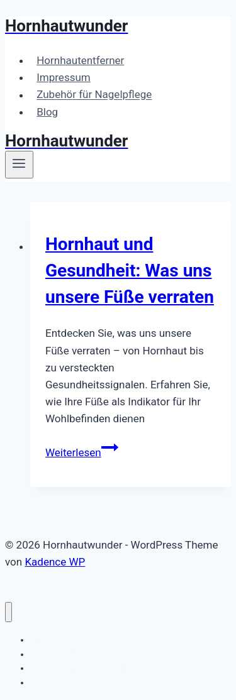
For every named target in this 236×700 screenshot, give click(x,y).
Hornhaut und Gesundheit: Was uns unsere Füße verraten (129, 270)
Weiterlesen (81, 452)
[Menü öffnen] (19, 164)
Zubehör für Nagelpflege (94, 95)
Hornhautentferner (80, 60)
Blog (47, 112)
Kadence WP (55, 561)
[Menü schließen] (8, 612)
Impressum (64, 77)
